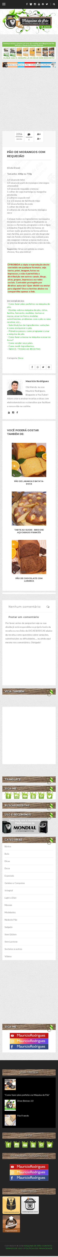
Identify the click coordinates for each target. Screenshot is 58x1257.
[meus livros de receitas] (29, 50)
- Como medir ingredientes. (20, 346)
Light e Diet (10, 897)
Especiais (9, 875)
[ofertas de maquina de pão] (29, 64)
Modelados (10, 912)
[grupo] (31, 4)
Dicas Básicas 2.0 (25, 1101)
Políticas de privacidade (38, 1248)
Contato (47, 1246)
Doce (20, 358)
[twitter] (47, 4)
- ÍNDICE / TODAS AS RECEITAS (23, 349)
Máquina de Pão (33, 1246)
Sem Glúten (11, 934)
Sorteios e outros (13, 949)
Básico (8, 846)
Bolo (7, 853)
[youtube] (39, 4)
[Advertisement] (29, 99)
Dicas (7, 861)
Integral (9, 890)
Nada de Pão (11, 919)
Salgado (9, 927)
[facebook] (27, 4)
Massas (8, 905)
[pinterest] (43, 4)
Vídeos (8, 956)
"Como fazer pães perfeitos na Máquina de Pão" (27, 1095)
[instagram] (35, 4)
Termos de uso (14, 1248)
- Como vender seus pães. (20, 343)
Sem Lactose (11, 941)
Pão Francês (23, 1115)
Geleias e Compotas (15, 883)
